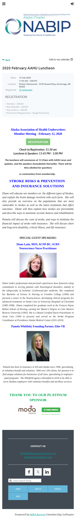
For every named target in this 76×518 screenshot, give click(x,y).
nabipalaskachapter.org (38, 457)
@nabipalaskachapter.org (40, 453)
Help (18, 496)
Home (18, 488)
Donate (58, 488)
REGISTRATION (38, 142)
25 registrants (25, 89)
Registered (11, 89)
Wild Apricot (38, 514)
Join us (38, 488)
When (13, 77)
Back (7, 59)
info (22, 453)
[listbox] (61, 59)
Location (12, 84)
